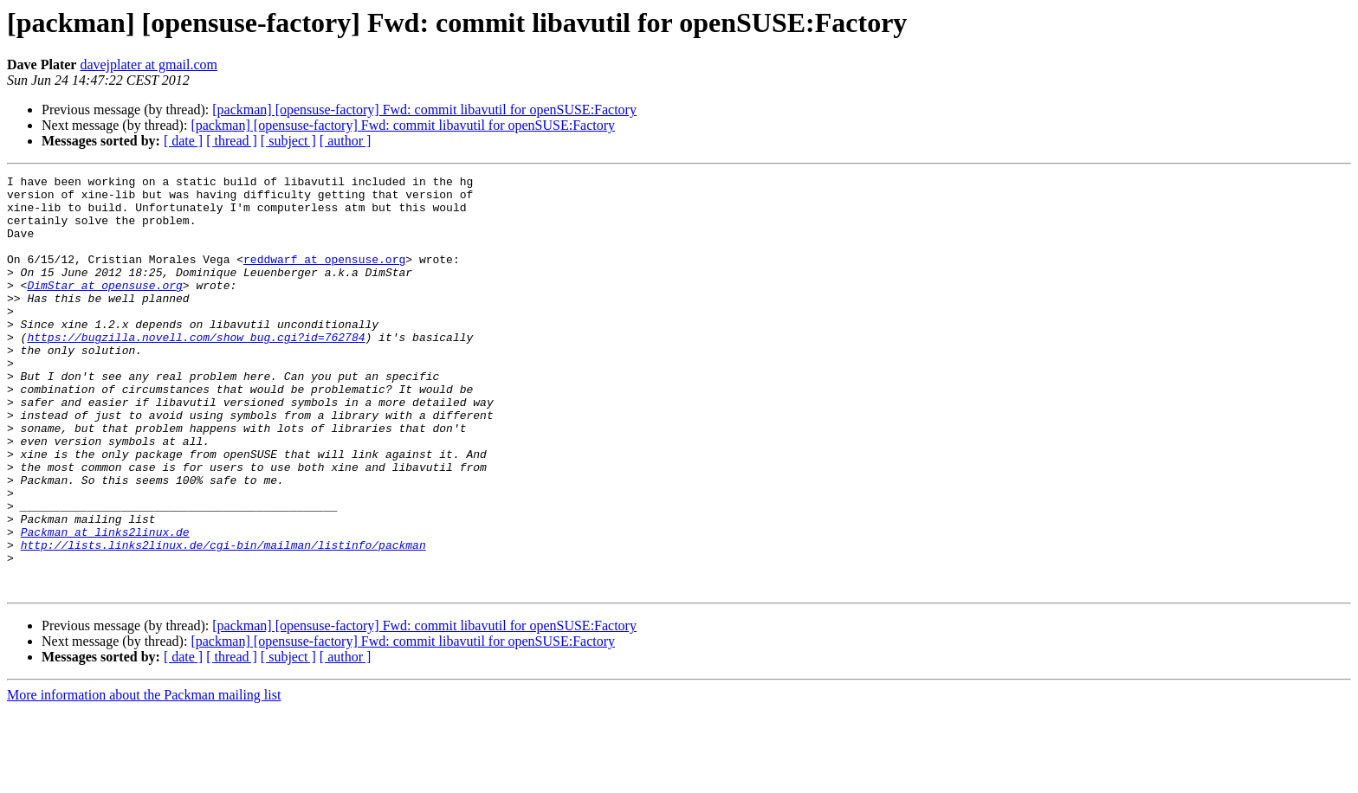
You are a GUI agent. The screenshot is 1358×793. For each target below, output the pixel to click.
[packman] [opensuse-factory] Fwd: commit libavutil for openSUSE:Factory (424, 109)
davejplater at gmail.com (148, 64)
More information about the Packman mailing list (144, 777)
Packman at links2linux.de (105, 604)
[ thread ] (231, 140)
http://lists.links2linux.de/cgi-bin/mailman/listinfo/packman (223, 620)
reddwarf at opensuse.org (324, 277)
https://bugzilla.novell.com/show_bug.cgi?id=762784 (196, 370)
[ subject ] (288, 140)
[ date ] (183, 140)
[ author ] (346, 140)
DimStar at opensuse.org (104, 308)
